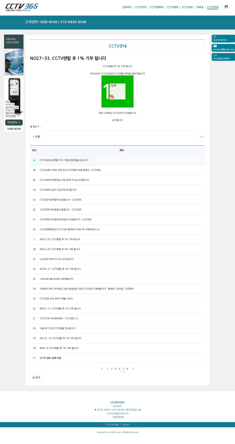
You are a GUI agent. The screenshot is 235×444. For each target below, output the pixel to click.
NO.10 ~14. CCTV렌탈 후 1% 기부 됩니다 (60, 338)
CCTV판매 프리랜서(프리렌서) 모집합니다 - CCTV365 (65, 219)
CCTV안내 (118, 46)
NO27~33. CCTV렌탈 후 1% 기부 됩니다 (60, 239)
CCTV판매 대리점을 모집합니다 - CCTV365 (60, 210)
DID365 (125, 425)
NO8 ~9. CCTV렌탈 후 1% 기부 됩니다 (59, 348)
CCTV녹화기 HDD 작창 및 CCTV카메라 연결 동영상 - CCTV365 (70, 170)
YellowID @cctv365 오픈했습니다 (56, 279)
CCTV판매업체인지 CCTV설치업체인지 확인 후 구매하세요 (68, 229)
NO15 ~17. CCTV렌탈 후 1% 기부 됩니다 (60, 308)
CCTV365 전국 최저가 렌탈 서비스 (56, 299)
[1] (98, 229)
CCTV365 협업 (112, 425)
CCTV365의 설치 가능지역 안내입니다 (58, 190)
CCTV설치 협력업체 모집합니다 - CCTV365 (60, 200)
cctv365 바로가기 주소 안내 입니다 (57, 259)
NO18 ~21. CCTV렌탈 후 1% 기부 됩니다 (60, 269)
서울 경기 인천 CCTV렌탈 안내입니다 (57, 328)
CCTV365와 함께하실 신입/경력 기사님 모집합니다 (64, 180)
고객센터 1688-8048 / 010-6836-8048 (55, 22)
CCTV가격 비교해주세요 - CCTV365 (57, 318)
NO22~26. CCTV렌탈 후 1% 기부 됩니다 (60, 249)
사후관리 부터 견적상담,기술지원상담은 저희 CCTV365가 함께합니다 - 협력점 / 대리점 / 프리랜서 (87, 289)
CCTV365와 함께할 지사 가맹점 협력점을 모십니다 (64, 160)
